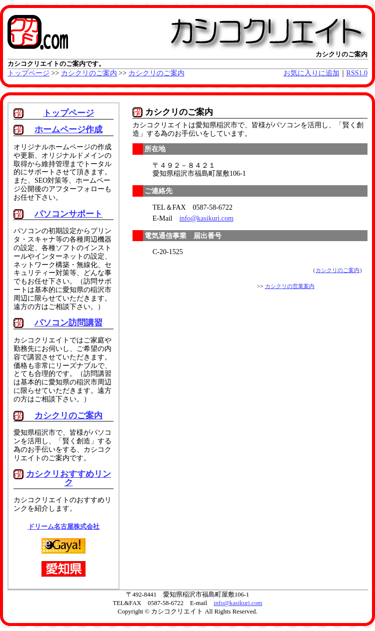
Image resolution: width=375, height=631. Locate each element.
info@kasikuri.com (207, 218)
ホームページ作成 (68, 129)
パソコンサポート (68, 214)
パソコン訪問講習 (68, 322)
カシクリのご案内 (89, 73)
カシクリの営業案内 (289, 286)
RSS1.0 (357, 73)
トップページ (29, 73)
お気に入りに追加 (312, 73)
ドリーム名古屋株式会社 (64, 526)
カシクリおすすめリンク (68, 478)
